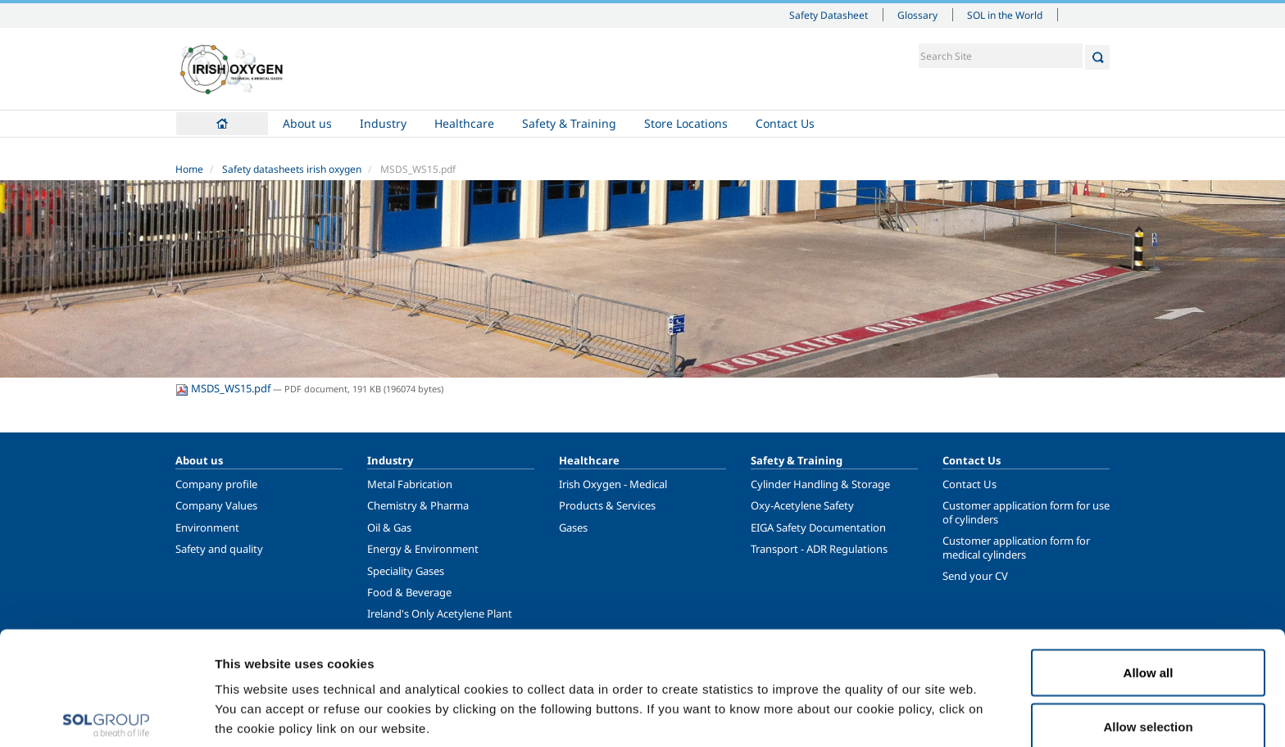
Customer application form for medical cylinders (1016, 547)
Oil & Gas (389, 527)
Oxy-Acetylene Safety (802, 505)
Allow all (1149, 596)
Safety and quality (219, 548)
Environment (207, 527)
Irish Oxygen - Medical (613, 484)
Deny (1148, 703)
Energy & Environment (423, 548)
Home (222, 123)
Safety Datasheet (828, 14)
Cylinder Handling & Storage (820, 484)
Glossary (917, 14)
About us (307, 123)
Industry (383, 123)
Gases (573, 527)
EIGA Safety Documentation (818, 527)
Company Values (216, 505)
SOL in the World (1004, 14)
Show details (852, 705)
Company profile (216, 484)
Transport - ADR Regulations (819, 548)
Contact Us (785, 123)
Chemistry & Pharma (418, 505)
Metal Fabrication (409, 484)
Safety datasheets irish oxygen (291, 169)
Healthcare (464, 123)
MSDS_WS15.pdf (224, 388)
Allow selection (1147, 650)
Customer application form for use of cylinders (1026, 512)
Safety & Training (569, 123)
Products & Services (607, 505)
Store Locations (686, 123)
